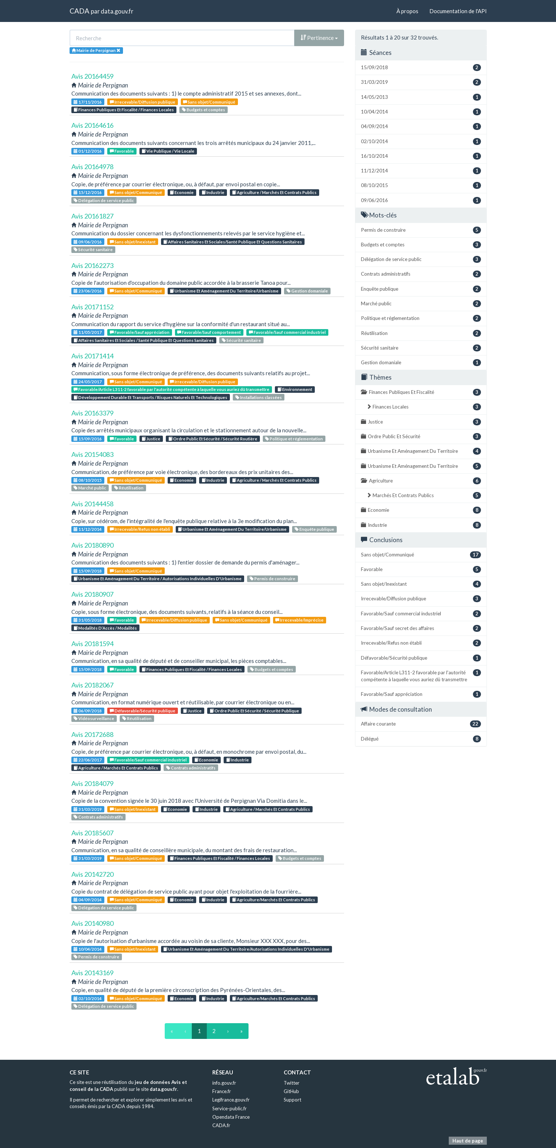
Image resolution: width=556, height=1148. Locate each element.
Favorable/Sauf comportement (209, 332)
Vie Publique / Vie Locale (168, 151)
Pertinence (319, 37)
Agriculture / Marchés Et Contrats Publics (274, 192)
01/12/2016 (88, 151)
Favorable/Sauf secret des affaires (421, 628)
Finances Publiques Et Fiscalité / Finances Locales (124, 109)
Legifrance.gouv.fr (231, 1100)
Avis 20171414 (92, 356)
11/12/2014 (88, 529)
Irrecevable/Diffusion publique (142, 102)
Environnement (294, 389)
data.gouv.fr (117, 11)
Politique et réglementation (294, 438)
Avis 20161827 (92, 216)
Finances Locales (423, 406)
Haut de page (467, 1141)
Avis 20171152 (92, 307)
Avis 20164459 (92, 76)
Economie (182, 192)
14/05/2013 (421, 97)
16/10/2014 (421, 156)
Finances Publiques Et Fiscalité (421, 392)
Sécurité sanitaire (93, 249)
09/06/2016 (88, 241)
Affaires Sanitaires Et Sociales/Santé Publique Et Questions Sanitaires (232, 241)
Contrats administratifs (191, 767)
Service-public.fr (229, 1108)
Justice (151, 438)
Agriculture (421, 480)
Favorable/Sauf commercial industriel (287, 332)
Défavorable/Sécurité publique (142, 710)
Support (292, 1100)
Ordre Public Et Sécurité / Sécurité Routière (212, 438)
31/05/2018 (88, 620)
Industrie (213, 192)
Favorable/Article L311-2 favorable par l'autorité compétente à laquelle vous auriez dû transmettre (171, 389)
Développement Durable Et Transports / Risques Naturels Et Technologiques (150, 397)
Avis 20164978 (92, 167)
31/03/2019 (88, 809)
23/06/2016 (88, 290)
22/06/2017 (88, 759)
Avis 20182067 (92, 685)
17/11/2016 (88, 102)
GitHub (291, 1091)
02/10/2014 (88, 998)
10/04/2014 (88, 949)
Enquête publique (314, 529)
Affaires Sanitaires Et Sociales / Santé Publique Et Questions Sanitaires (144, 340)
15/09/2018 (88, 571)
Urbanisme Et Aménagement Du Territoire (421, 451)
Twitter (291, 1083)
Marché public (90, 487)
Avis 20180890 (92, 545)
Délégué (421, 738)
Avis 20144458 (92, 504)
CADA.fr (221, 1125)
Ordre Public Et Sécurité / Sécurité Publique (254, 710)
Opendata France (231, 1117)
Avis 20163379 (92, 413)
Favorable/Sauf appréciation (139, 332)
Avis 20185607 (92, 833)
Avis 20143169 (92, 973)
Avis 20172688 (92, 734)
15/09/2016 (88, 438)
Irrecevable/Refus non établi (140, 529)
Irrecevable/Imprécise (299, 620)
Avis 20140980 (92, 923)
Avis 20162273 (92, 265)
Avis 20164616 (92, 125)
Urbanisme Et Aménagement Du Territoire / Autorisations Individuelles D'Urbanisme (158, 578)
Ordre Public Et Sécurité (421, 436)
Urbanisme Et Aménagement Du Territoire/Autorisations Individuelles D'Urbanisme (246, 949)
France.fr (221, 1091)
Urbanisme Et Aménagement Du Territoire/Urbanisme (224, 290)
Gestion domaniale (307, 290)
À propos (407, 11)
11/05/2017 (88, 332)
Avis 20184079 (92, 783)
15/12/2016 (88, 192)
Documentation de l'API (458, 11)
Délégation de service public (104, 200)
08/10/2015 (88, 480)
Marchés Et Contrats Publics (423, 495)
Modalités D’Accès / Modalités (105, 628)
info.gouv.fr (224, 1083)
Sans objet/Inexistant (133, 241)
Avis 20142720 (92, 874)
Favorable (122, 151)
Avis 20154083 (92, 454)
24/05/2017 (88, 381)
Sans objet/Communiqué (209, 102)
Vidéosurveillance (94, 718)
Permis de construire (272, 578)
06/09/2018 (88, 710)
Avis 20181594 (92, 644)
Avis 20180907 (92, 594)
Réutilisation (128, 487)
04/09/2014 (88, 899)
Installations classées (258, 397)
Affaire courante (421, 723)
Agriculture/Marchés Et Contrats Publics (273, 899)
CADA (79, 11)
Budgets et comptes (203, 109)
